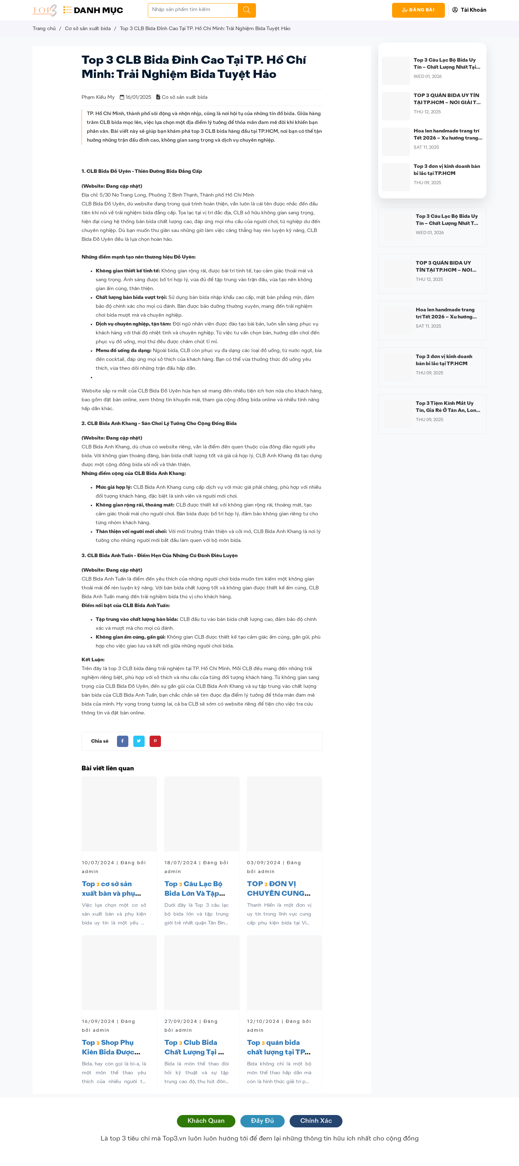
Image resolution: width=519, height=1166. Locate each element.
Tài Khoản (469, 10)
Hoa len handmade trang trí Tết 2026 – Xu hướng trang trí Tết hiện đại (446, 138)
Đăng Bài (418, 10)
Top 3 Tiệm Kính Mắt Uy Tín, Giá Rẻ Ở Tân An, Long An (447, 410)
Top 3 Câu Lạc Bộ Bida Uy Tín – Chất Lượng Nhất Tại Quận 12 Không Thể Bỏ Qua (446, 67)
